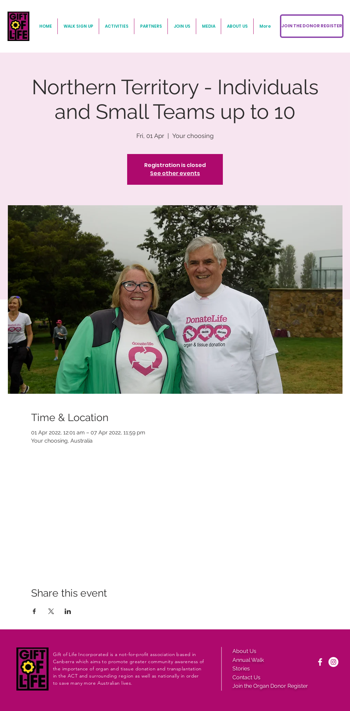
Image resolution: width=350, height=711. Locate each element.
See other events (175, 173)
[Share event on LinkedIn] (68, 611)
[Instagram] (333, 662)
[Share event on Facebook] (34, 611)
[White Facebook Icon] (320, 662)
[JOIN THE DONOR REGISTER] (312, 26)
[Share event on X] (51, 611)
